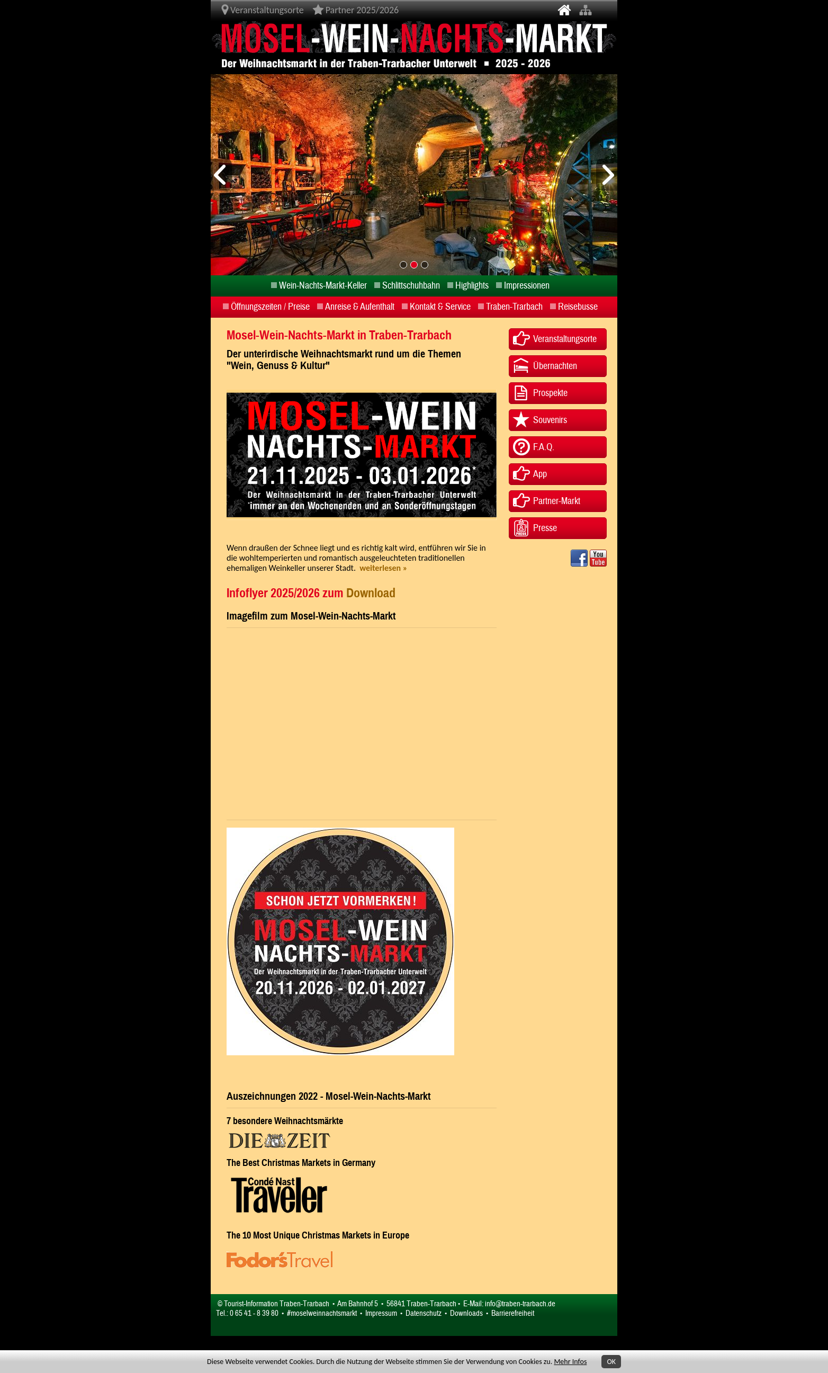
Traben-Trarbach (514, 307)
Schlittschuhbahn (411, 286)
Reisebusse (578, 307)
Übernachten (555, 366)
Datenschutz (424, 1313)
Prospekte (550, 393)
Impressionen (527, 286)
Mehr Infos (570, 1361)
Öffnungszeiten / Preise (270, 307)
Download (370, 593)
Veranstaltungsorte (565, 339)
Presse (545, 528)
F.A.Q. (543, 447)
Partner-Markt (556, 501)
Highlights (472, 286)
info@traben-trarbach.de (520, 1304)
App (540, 474)
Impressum (381, 1313)
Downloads (466, 1313)
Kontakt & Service (440, 307)
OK (611, 1361)
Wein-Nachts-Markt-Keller (323, 286)
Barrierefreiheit (512, 1313)
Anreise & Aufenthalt (359, 307)
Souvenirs (550, 420)
